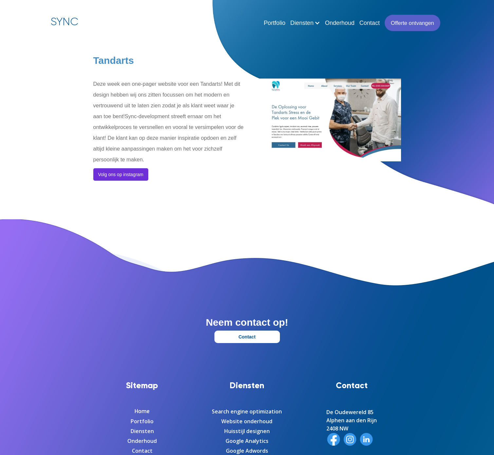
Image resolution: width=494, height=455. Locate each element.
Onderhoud (340, 23)
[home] (64, 20)
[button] (305, 23)
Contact (369, 23)
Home (142, 411)
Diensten (142, 431)
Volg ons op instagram (121, 174)
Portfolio (274, 23)
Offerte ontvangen (412, 23)
